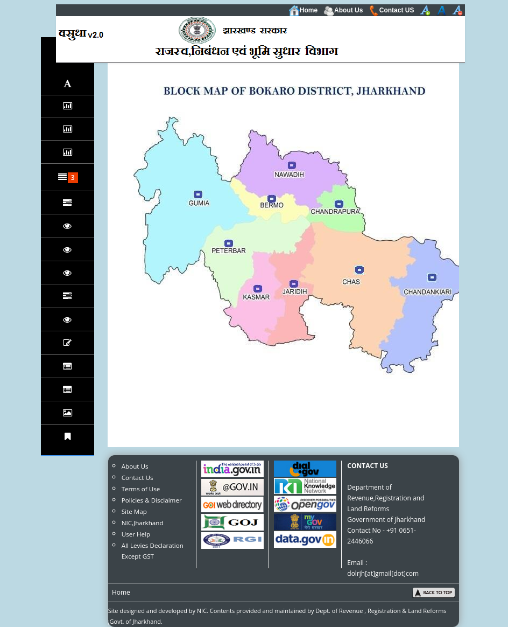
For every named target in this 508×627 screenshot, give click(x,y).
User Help (136, 534)
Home (303, 10)
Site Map (134, 511)
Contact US (391, 10)
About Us (343, 10)
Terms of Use (141, 489)
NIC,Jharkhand (143, 523)
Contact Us (137, 477)
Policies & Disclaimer (152, 500)
